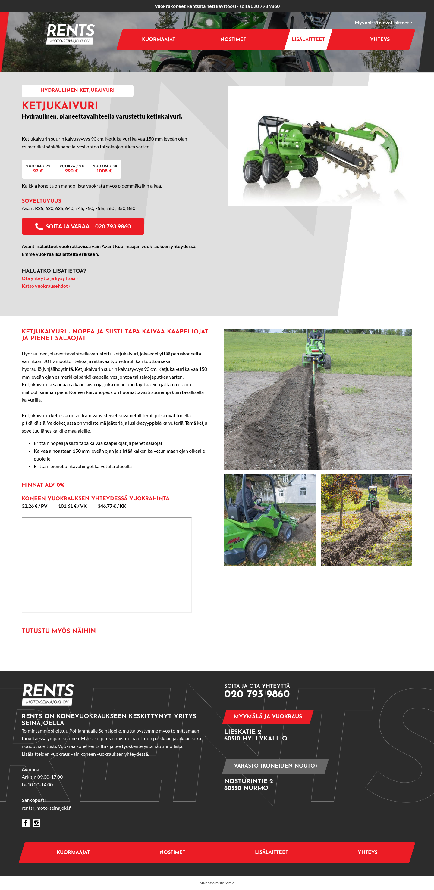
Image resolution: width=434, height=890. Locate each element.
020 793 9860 (265, 6)
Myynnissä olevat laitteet (383, 23)
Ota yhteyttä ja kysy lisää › (50, 278)
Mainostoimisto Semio (217, 883)
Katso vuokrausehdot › (46, 286)
